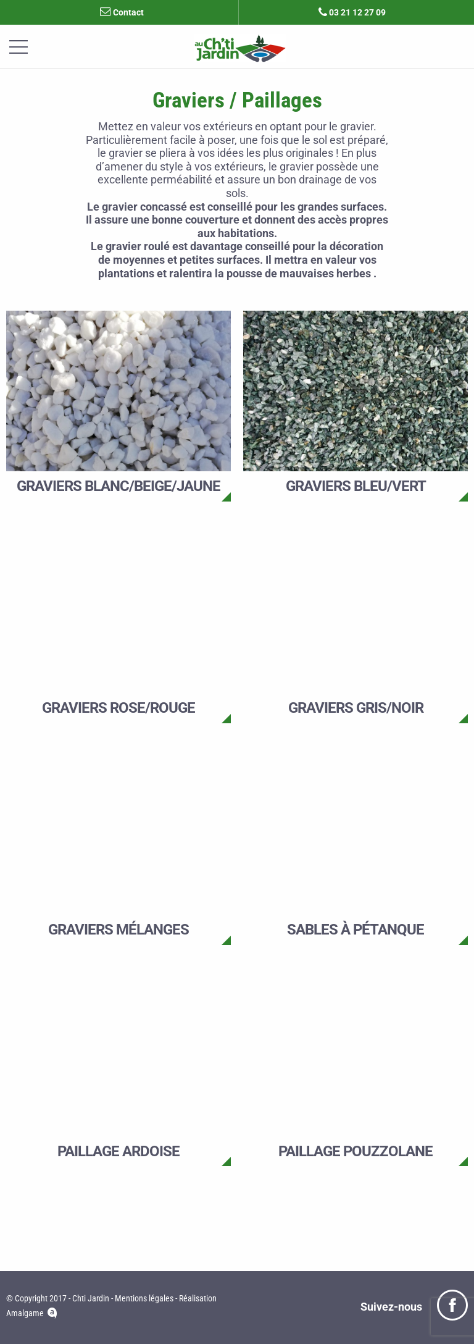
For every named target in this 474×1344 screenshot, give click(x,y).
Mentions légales (144, 1298)
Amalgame (25, 1314)
